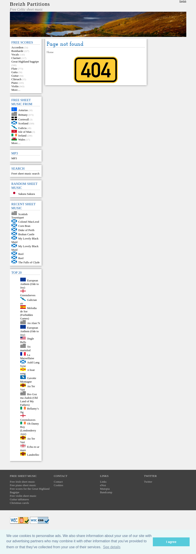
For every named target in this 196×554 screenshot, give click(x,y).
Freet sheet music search (25, 173)
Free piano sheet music (23, 485)
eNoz (103, 485)
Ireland (22, 135)
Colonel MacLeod (28, 221)
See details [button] (111, 547)
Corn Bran (24, 226)
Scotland (23, 123)
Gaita (14, 72)
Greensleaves (27, 419)
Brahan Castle (26, 234)
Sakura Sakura (26, 193)
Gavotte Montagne (28, 379)
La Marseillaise (27, 356)
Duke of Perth (26, 230)
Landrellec (33, 454)
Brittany (23, 114)
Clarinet (16, 58)
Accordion (17, 47)
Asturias (23, 110)
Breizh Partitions (30, 4)
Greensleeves (27, 295)
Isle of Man (24, 131)
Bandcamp (106, 492)
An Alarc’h (33, 323)
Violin (14, 86)
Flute (14, 68)
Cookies (58, 485)
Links (103, 481)
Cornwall (23, 119)
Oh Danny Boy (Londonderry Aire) (29, 429)
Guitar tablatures (19, 499)
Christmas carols (19, 503)
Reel (21, 254)
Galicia (22, 128)
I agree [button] (171, 542)
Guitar (15, 75)
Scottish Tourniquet (19, 215)
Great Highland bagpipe (25, 61)
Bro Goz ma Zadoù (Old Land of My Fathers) (29, 399)
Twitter (148, 481)
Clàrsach (16, 79)
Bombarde (17, 51)
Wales (21, 139)
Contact (58, 481)
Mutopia (105, 488)
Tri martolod (25, 348)
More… (15, 89)
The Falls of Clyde (29, 262)
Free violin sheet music (23, 495)
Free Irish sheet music (22, 481)
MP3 (14, 158)
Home (50, 52)
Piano (14, 82)
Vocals (15, 54)
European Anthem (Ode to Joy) (29, 284)
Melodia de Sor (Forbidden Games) (28, 313)
